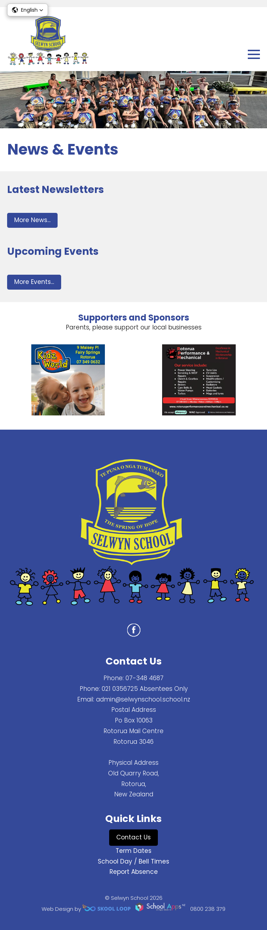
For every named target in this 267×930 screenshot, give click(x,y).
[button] (27, 10)
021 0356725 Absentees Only (145, 688)
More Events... (34, 282)
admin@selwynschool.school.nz (143, 699)
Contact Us (133, 837)
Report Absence (134, 871)
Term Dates (133, 850)
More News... (32, 220)
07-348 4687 (145, 678)
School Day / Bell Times (133, 861)
